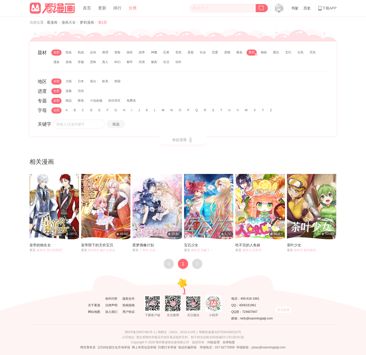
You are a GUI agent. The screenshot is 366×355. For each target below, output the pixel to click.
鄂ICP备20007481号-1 (140, 332)
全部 (56, 52)
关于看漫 (94, 305)
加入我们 (111, 312)
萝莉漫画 (87, 22)
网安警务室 (88, 347)
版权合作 (129, 298)
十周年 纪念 (147, 250)
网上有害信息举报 (144, 347)
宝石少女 (191, 245)
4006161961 (247, 305)
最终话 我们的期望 (49, 250)
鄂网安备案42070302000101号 (220, 332)
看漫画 (52, 22)
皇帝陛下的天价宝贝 (97, 245)
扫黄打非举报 (167, 347)
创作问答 (111, 298)
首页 (87, 8)
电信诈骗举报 (187, 347)
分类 (133, 8)
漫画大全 (69, 22)
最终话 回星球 (252, 250)
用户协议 (129, 312)
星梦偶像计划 (143, 245)
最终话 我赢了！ (202, 250)
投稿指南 (129, 305)
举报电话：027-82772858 (217, 347)
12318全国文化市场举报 (113, 347)
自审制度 (229, 342)
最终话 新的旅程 (305, 250)
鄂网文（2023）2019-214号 (177, 332)
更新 (102, 8)
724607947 (249, 312)
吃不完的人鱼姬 (247, 245)
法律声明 (111, 305)
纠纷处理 (213, 342)
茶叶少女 (294, 245)
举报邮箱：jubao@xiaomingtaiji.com (261, 347)
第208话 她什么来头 (101, 250)
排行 (117, 8)
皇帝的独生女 (40, 245)
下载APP (327, 8)
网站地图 (94, 312)
